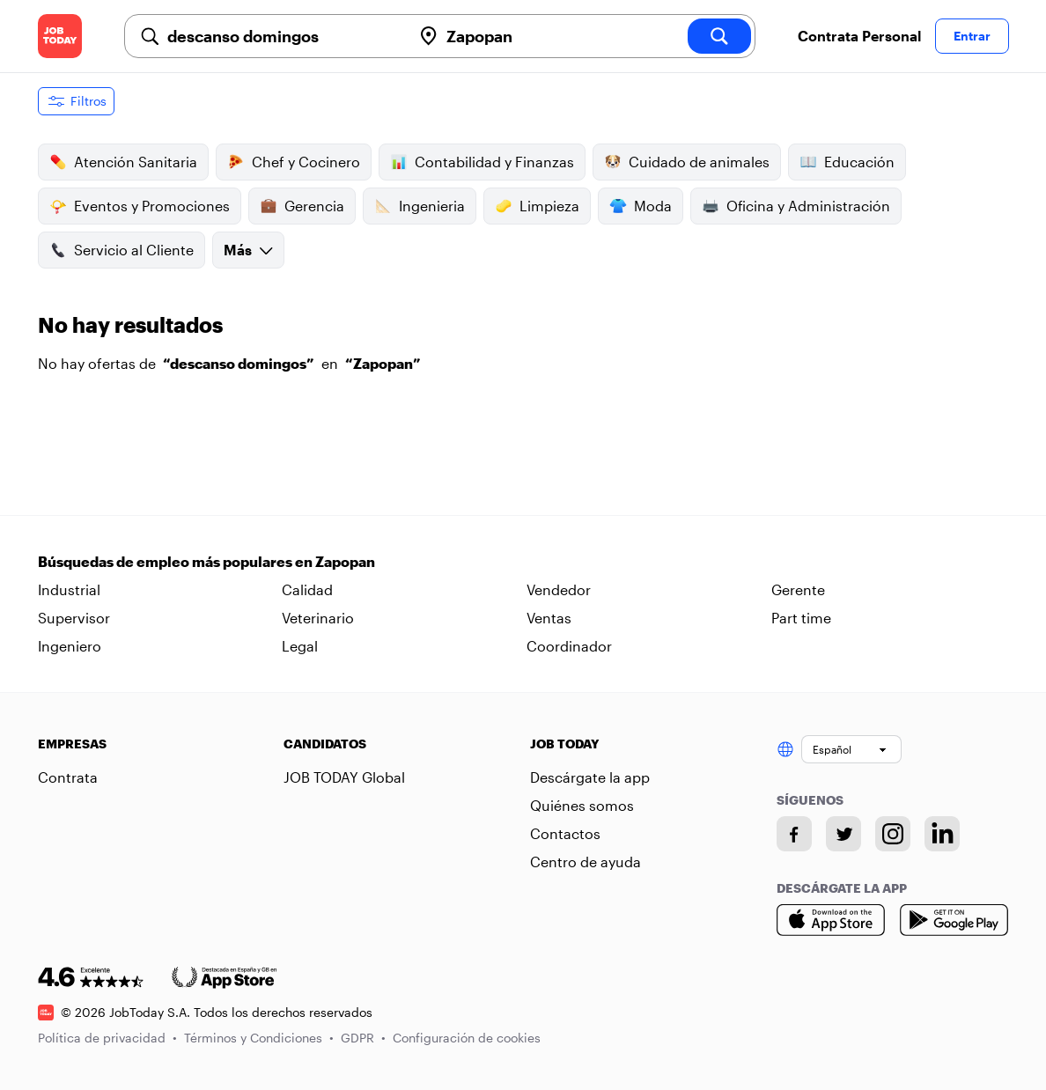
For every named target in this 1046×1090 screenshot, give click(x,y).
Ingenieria (419, 206)
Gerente (798, 589)
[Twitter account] (843, 833)
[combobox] (282, 36)
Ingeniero (69, 645)
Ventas (549, 617)
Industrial (69, 589)
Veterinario (318, 617)
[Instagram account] (892, 833)
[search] (719, 36)
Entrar (972, 35)
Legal (300, 645)
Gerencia (302, 206)
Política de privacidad (107, 1037)
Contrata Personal (859, 35)
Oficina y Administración (796, 206)
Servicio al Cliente (121, 250)
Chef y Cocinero (293, 162)
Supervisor (74, 617)
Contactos (565, 833)
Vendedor (559, 589)
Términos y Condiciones (259, 1037)
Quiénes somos (582, 805)
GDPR (363, 1037)
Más (248, 249)
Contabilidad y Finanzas (482, 162)
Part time (801, 617)
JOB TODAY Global (344, 777)
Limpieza (537, 206)
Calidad (307, 589)
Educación (847, 162)
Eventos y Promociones (139, 206)
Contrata (68, 777)
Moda (640, 206)
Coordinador (569, 645)
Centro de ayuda (585, 861)
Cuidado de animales (687, 162)
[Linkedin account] (942, 833)
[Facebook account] (794, 833)
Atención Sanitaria (123, 162)
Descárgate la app (590, 777)
